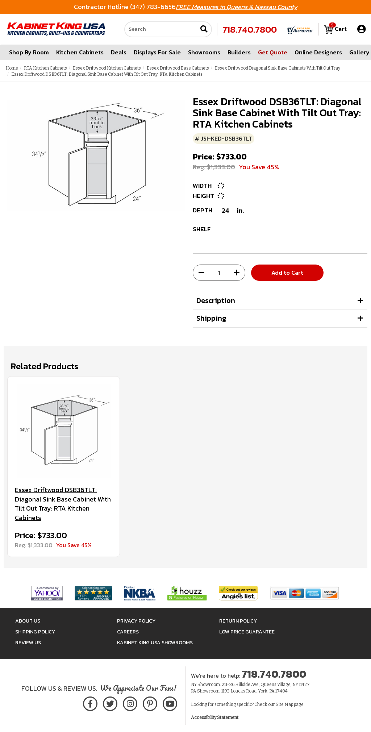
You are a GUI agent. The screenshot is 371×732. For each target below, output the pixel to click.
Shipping (211, 318)
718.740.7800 (249, 29)
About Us (27, 621)
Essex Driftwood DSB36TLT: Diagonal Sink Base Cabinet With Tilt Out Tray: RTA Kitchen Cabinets (63, 504)
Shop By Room (29, 52)
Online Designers (318, 52)
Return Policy (238, 621)
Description (215, 300)
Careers (128, 632)
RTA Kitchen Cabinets (45, 68)
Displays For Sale (157, 52)
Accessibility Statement (214, 717)
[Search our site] (161, 29)
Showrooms (204, 52)
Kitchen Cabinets (80, 52)
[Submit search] (204, 30)
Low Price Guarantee (247, 632)
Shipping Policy (35, 632)
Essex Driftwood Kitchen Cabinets (107, 68)
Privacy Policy (136, 621)
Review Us (28, 642)
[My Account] (361, 29)
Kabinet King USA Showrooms (155, 642)
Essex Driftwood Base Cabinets (178, 68)
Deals (118, 52)
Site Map (284, 704)
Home (11, 68)
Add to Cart (287, 272)
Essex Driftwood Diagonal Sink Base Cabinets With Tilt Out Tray (277, 68)
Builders (239, 52)
